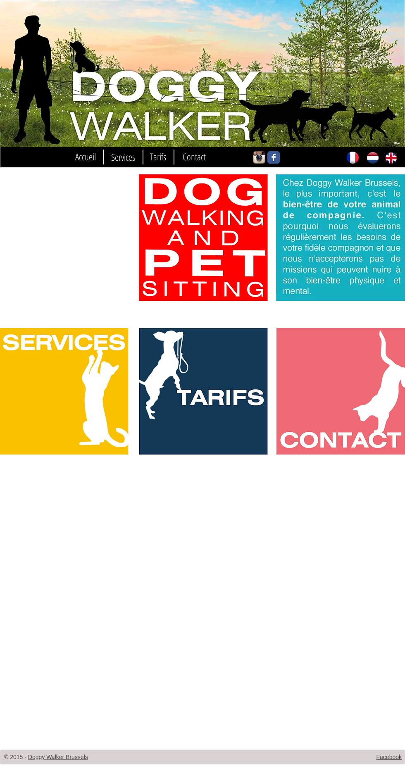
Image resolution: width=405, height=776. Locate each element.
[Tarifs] (157, 157)
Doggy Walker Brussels (58, 757)
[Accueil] (85, 157)
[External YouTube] (64, 237)
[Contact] (194, 157)
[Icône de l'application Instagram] (259, 157)
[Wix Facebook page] (273, 157)
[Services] (123, 157)
